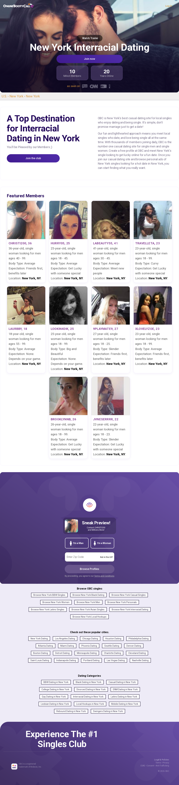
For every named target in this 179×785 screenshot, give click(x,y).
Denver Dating (133, 646)
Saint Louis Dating (39, 660)
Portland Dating (91, 660)
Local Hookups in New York (90, 704)
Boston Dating (40, 653)
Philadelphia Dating (139, 638)
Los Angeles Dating (65, 638)
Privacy (166, 763)
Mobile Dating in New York (124, 704)
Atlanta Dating (45, 646)
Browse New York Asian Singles (88, 609)
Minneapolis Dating (87, 653)
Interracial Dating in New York (88, 696)
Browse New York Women (55, 602)
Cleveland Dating (137, 653)
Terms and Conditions (104, 576)
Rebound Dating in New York (71, 711)
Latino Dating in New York (124, 696)
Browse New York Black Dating (88, 595)
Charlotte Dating (112, 653)
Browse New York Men (88, 602)
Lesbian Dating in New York (55, 704)
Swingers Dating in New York (108, 711)
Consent (150, 766)
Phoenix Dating (89, 646)
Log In (168, 6)
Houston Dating (113, 638)
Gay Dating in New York (54, 696)
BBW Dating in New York (55, 682)
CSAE (142, 766)
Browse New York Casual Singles (129, 595)
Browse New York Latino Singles (47, 609)
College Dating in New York (55, 689)
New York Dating (39, 638)
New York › (17, 96)
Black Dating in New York (88, 682)
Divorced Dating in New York (91, 689)
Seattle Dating (111, 646)
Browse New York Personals (122, 602)
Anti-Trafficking (162, 766)
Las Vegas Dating (116, 660)
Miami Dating (67, 646)
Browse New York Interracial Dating (130, 609)
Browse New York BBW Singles (49, 595)
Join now (89, 58)
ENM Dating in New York (125, 689)
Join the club (33, 158)
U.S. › (5, 96)
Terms (158, 763)
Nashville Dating (140, 660)
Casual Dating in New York (122, 682)
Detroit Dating (62, 653)
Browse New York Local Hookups (89, 616)
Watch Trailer (89, 38)
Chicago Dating (90, 638)
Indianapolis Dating (66, 660)
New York (33, 96)
